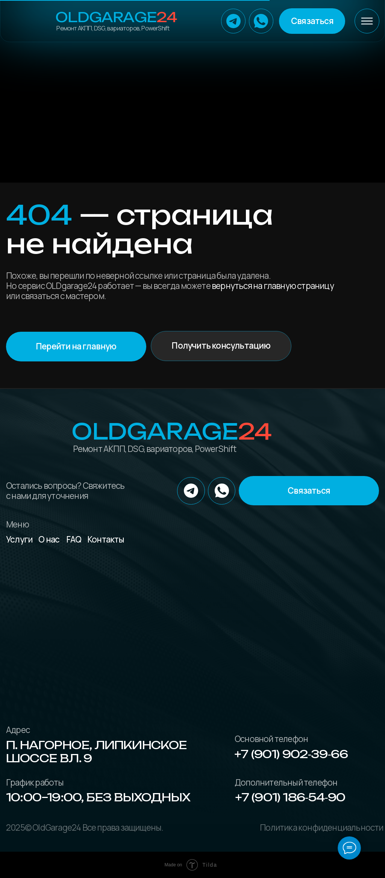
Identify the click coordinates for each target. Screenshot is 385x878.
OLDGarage (116, 17)
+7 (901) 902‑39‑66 (291, 754)
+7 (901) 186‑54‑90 (290, 797)
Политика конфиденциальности (321, 827)
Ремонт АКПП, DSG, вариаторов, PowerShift (112, 28)
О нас (48, 539)
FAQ (74, 539)
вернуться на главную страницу (273, 286)
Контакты (105, 539)
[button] (312, 20)
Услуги (19, 539)
